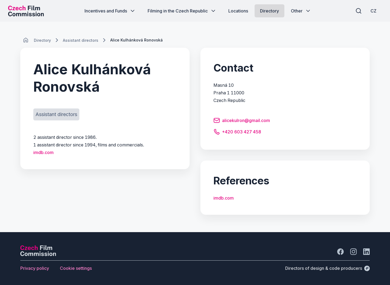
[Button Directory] (269, 10)
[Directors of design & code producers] (327, 268)
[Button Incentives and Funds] (110, 10)
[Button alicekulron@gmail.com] (241, 121)
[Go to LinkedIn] (366, 251)
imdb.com (43, 152)
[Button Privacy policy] (34, 268)
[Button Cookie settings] (76, 268)
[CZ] (373, 10)
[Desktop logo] (26, 10)
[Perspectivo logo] (38, 254)
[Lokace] (42, 40)
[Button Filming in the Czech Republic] (182, 10)
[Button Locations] (238, 10)
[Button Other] (301, 10)
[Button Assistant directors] (56, 114)
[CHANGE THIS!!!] (25, 40)
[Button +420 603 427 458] (237, 133)
